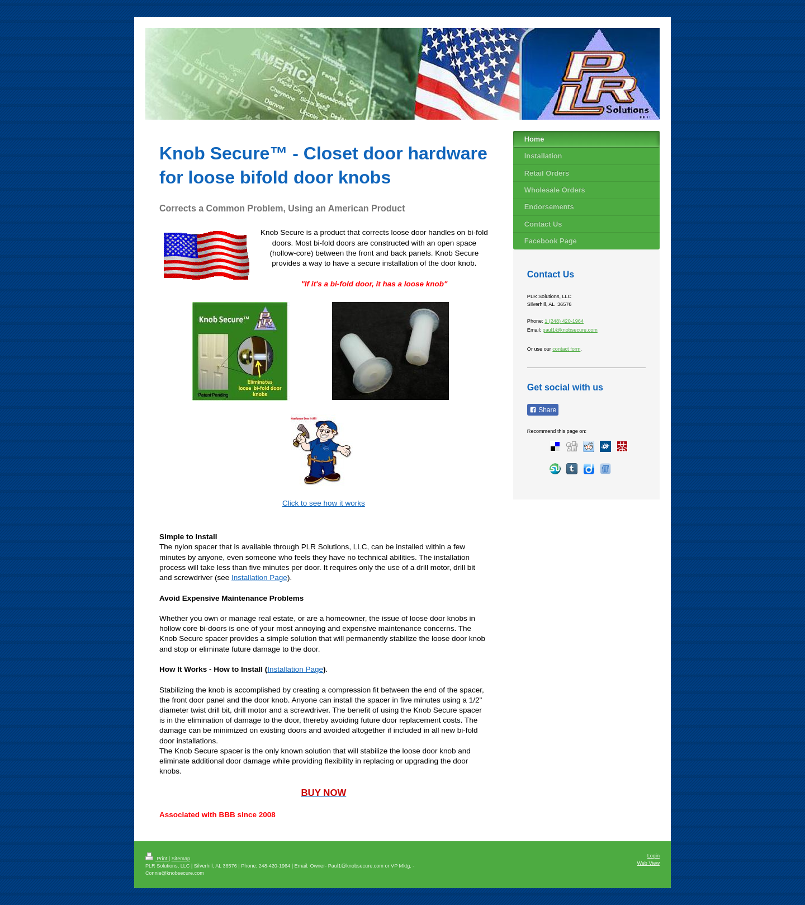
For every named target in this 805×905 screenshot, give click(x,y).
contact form (566, 349)
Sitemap (181, 858)
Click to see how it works (323, 503)
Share (542, 410)
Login (653, 856)
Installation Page (259, 577)
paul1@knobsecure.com (570, 330)
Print (157, 858)
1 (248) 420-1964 (564, 321)
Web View (648, 863)
